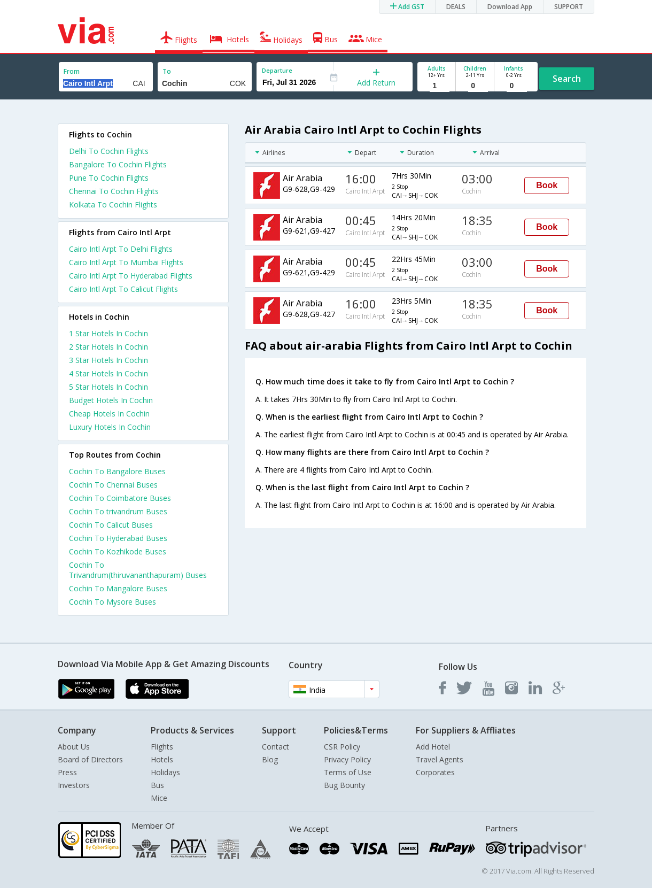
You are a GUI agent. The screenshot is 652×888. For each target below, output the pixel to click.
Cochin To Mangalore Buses (118, 588)
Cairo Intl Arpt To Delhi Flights (121, 249)
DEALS (455, 6)
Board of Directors (90, 759)
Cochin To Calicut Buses (111, 525)
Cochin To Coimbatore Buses (120, 498)
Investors (74, 785)
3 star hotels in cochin (108, 360)
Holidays (165, 772)
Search (567, 78)
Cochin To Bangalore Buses (117, 471)
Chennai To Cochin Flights (114, 191)
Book (546, 185)
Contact (275, 747)
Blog (270, 759)
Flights (162, 747)
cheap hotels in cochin (109, 413)
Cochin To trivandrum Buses (118, 511)
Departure (277, 70)
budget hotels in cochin (111, 400)
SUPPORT (568, 6)
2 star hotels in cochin (108, 347)
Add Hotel (433, 747)
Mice (159, 798)
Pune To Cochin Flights (109, 178)
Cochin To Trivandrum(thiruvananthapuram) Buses (138, 570)
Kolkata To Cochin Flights (113, 204)
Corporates (435, 772)
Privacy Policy (347, 759)
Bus (157, 785)
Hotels (162, 759)
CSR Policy (342, 747)
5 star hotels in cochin (108, 387)
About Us (74, 747)
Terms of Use (347, 772)
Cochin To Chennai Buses (113, 485)
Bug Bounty (344, 785)
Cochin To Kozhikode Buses (117, 551)
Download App (509, 6)
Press (67, 772)
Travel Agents (439, 759)
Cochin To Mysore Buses (112, 602)
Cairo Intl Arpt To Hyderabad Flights (130, 276)
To (166, 71)
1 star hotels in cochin (108, 333)
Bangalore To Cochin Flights (118, 164)
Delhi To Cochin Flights (109, 151)
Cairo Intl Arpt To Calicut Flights (123, 289)
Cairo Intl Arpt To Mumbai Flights (126, 262)
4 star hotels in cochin (108, 373)
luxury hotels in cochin (110, 427)
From (72, 71)
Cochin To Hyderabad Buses (118, 538)
